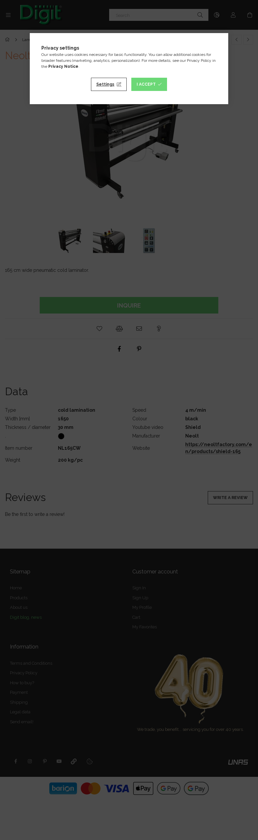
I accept (146, 84)
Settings (105, 84)
